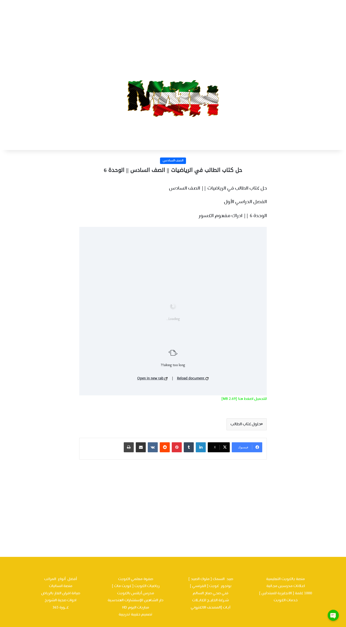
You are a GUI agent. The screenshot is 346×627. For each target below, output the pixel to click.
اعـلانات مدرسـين (291, 586)
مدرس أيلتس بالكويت (135, 593)
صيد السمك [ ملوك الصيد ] (210, 579)
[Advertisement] (173, 35)
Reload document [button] (192, 378)
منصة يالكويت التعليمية (285, 579)
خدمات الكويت (286, 600)
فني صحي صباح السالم (210, 593)
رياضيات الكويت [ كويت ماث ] (136, 586)
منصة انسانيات (60, 586)
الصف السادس (173, 160)
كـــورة (64, 607)
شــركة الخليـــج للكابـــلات (210, 600)
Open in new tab (152, 378)
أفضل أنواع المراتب (60, 579)
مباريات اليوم (138, 607)
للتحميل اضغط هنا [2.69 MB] (244, 398)
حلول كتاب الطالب (245, 424)
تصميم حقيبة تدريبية (135, 614)
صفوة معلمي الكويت (135, 579)
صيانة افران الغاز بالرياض (60, 593)
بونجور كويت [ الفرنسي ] (210, 586)
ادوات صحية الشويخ (60, 600)
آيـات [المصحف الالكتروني (210, 607)
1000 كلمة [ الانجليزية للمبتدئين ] (285, 593)
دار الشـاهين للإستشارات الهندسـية (135, 600)
